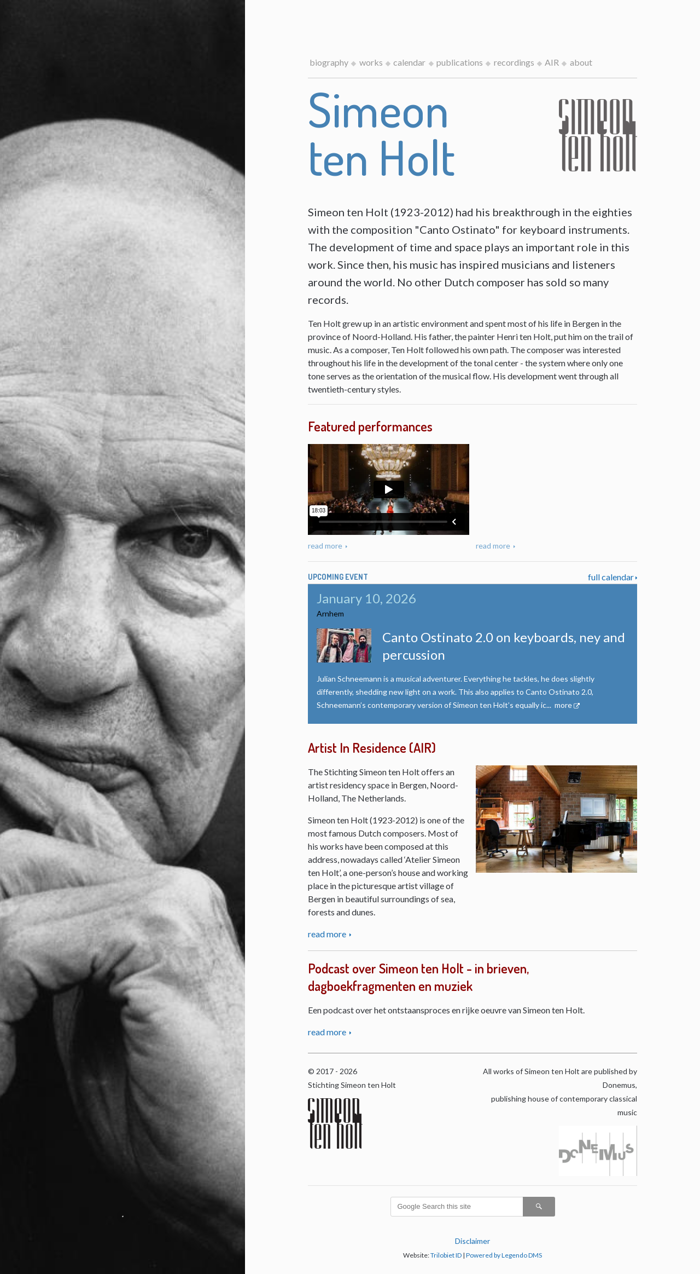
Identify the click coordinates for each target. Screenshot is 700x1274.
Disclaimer (472, 1241)
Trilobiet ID (446, 1255)
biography (329, 62)
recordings (514, 62)
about (581, 62)
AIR (552, 62)
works (371, 62)
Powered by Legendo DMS (504, 1255)
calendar (409, 62)
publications (459, 62)
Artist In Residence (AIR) (372, 747)
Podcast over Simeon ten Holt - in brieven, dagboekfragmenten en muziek (418, 977)
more (563, 705)
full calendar (611, 577)
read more (326, 545)
